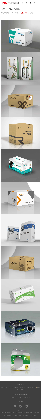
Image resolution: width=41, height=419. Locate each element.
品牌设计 (34, 412)
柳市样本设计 (21, 415)
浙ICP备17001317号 (30, 387)
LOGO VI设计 (15, 13)
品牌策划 (6, 13)
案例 (26, 3)
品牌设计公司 (20, 412)
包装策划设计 (25, 13)
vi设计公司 (15, 412)
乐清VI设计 (3, 412)
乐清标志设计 (34, 415)
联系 (34, 3)
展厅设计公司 (27, 415)
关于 (18, 3)
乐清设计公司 (9, 412)
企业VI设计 (29, 412)
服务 (22, 3)
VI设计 (25, 412)
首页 (14, 3)
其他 (31, 13)
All (2, 13)
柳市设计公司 (15, 415)
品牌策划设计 (9, 415)
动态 (30, 3)
